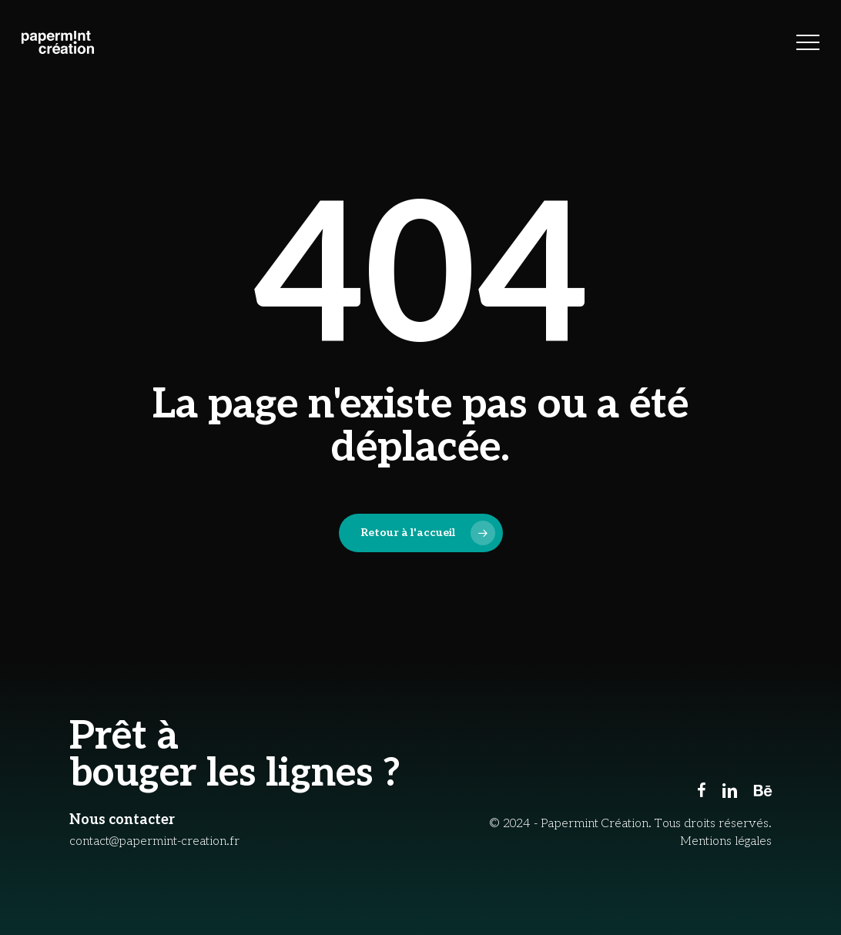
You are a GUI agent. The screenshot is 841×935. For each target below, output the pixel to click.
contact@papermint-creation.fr (154, 841)
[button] (807, 43)
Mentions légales (726, 841)
